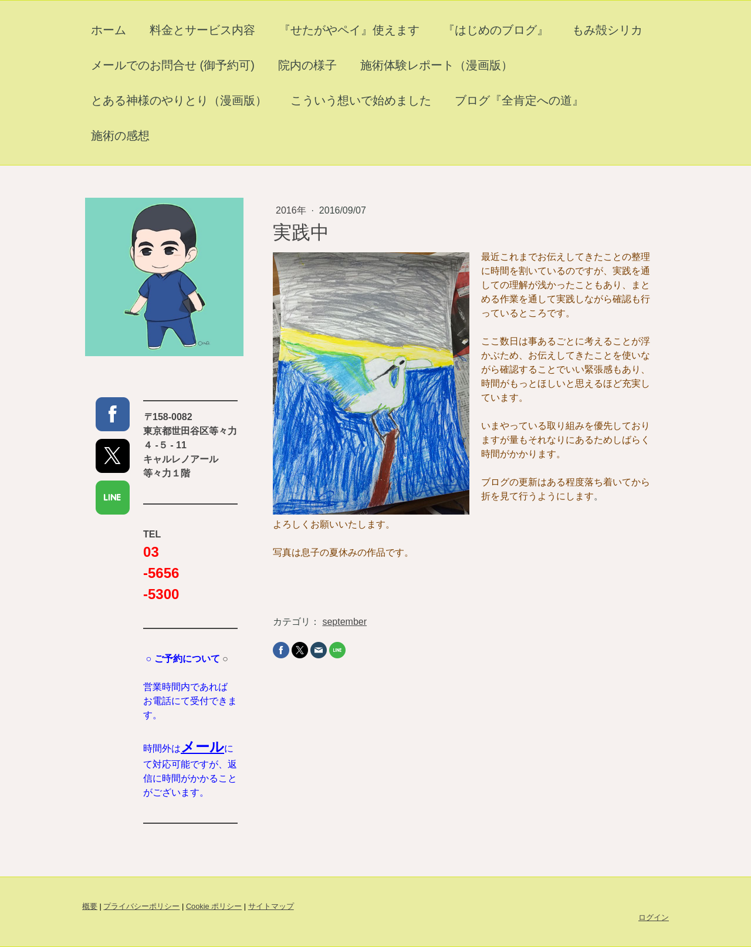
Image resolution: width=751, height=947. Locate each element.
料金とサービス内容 (202, 29)
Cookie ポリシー (214, 906)
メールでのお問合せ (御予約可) (173, 65)
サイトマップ (271, 906)
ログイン (653, 917)
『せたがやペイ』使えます (349, 29)
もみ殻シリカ (607, 29)
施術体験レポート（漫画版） (436, 65)
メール (202, 747)
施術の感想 (120, 135)
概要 (89, 906)
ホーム (108, 29)
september (344, 622)
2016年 (292, 210)
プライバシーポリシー (141, 906)
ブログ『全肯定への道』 (519, 100)
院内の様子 (307, 65)
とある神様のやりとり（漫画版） (179, 100)
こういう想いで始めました (360, 100)
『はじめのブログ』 (496, 29)
